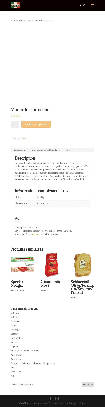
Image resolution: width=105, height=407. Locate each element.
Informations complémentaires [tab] (45, 150)
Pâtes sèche (16, 359)
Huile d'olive (17, 338)
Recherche (88, 384)
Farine (14, 325)
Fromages (15, 329)
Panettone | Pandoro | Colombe (25, 350)
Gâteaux (30, 20)
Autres (14, 317)
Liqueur (14, 346)
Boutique (22, 20)
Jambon (14, 342)
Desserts (15, 321)
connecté (34, 234)
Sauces (14, 367)
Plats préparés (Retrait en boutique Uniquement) (33, 363)
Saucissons (16, 371)
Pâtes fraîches (17, 354)
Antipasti (15, 313)
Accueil (14, 20)
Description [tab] (19, 150)
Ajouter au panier (36, 124)
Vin (12, 376)
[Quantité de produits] (15, 124)
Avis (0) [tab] (69, 150)
